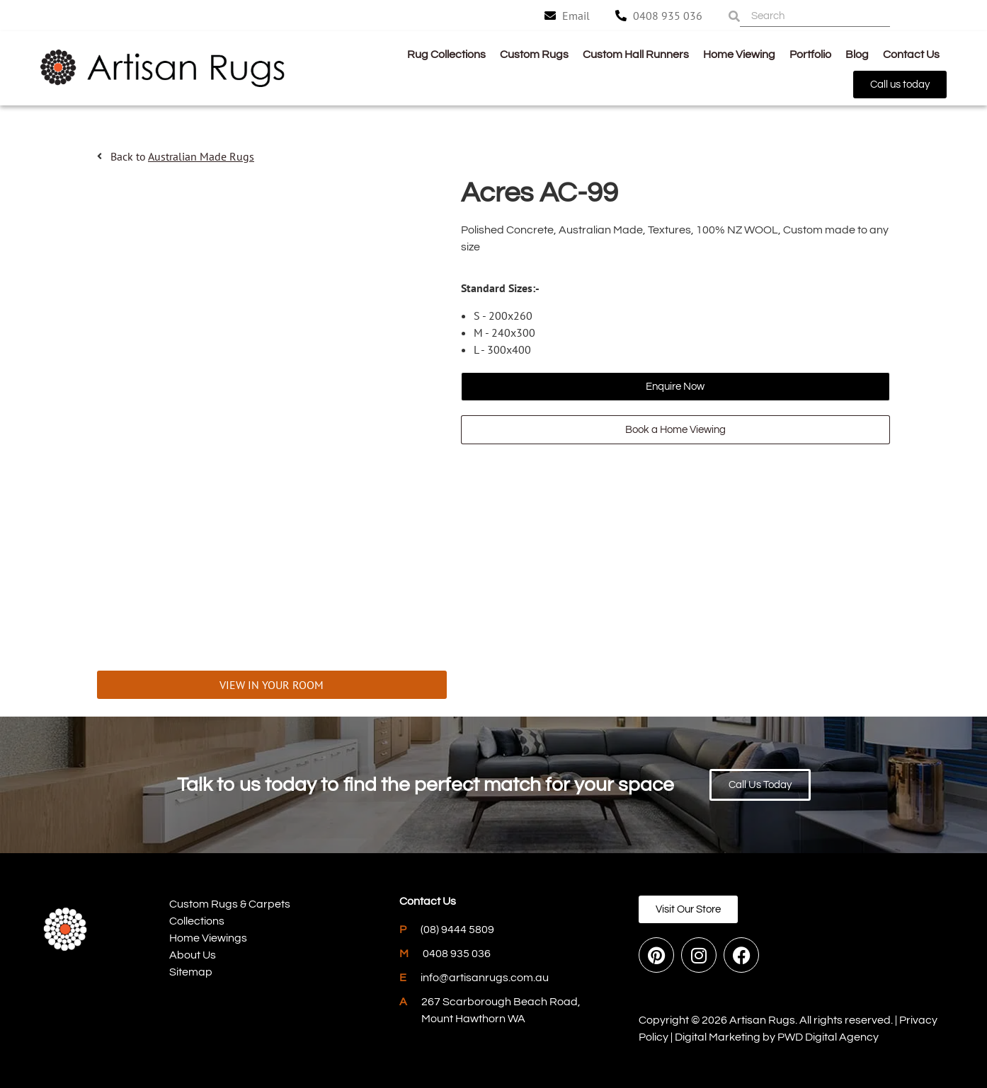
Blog (857, 54)
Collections (196, 921)
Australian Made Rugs (201, 156)
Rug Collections (446, 54)
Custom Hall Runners (636, 54)
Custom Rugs (534, 54)
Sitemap (190, 972)
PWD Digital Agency (828, 1037)
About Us (192, 955)
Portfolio (810, 54)
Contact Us (911, 54)
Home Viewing (739, 54)
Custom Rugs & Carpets (229, 904)
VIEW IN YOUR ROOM (271, 685)
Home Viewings (208, 938)
